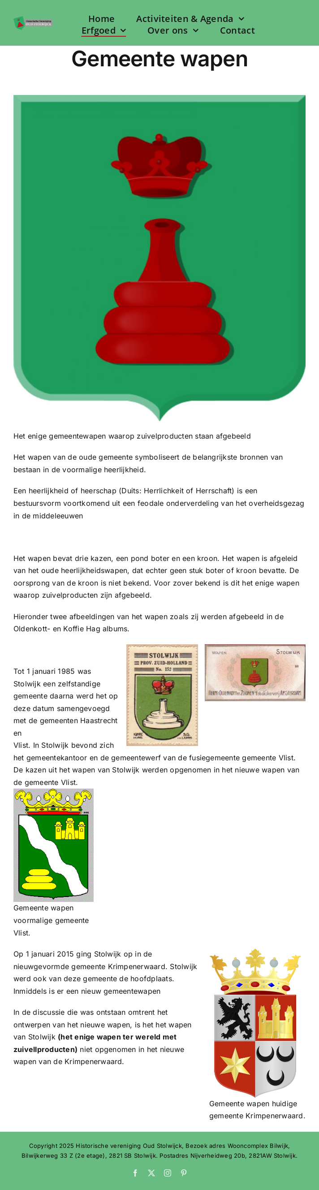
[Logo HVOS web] (32, 19)
